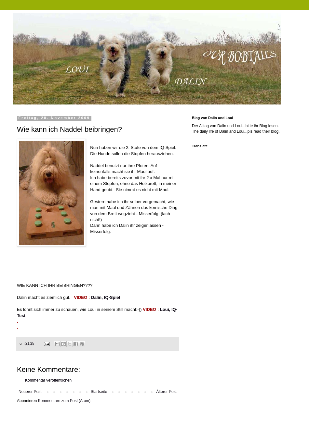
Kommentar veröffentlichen (48, 380)
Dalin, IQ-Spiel (105, 297)
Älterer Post (166, 391)
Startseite (99, 391)
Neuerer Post (30, 391)
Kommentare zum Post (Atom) (64, 400)
